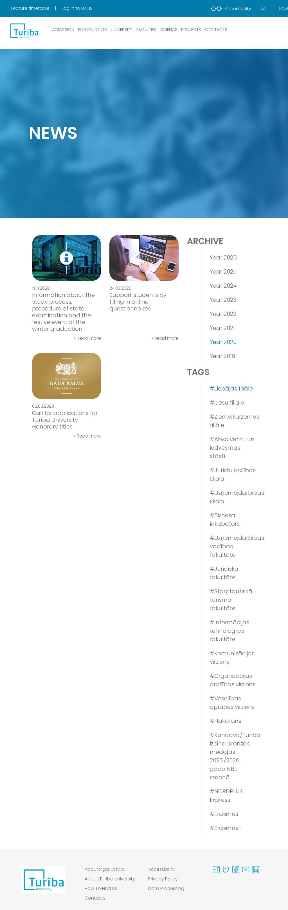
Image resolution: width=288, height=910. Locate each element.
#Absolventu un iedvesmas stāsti (232, 447)
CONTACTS (216, 29)
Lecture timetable (31, 8)
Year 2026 (223, 257)
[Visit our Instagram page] (216, 869)
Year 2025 (223, 272)
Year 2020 (223, 342)
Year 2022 (223, 314)
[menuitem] (35, 8)
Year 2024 (223, 286)
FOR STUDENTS (92, 29)
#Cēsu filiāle (227, 403)
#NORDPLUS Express (226, 795)
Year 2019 (222, 356)
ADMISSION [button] (63, 29)
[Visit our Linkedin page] (255, 869)
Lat (264, 8)
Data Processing (166, 888)
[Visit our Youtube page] (245, 869)
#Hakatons (225, 721)
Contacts (95, 898)
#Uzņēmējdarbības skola (233, 497)
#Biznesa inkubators (225, 519)
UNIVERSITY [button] (121, 29)
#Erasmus (224, 814)
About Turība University (110, 879)
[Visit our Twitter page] (226, 869)
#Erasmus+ (226, 828)
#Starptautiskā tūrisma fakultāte (231, 599)
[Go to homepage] (43, 885)
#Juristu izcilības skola (233, 474)
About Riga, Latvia (104, 869)
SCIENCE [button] (168, 29)
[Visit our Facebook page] (235, 869)
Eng (283, 8)
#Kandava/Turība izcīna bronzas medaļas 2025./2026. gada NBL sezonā (233, 756)
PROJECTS (191, 29)
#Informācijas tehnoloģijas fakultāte (229, 630)
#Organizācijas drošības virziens (232, 680)
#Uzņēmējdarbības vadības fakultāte (233, 546)
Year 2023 (223, 300)
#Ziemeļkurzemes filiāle (233, 421)
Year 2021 (222, 328)
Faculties (146, 29)
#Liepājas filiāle (231, 388)
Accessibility (231, 8)
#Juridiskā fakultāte (224, 573)
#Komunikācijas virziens (232, 657)
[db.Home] (23, 30)
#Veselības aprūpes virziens (232, 702)
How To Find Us (101, 888)
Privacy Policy (163, 879)
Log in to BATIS (77, 8)
